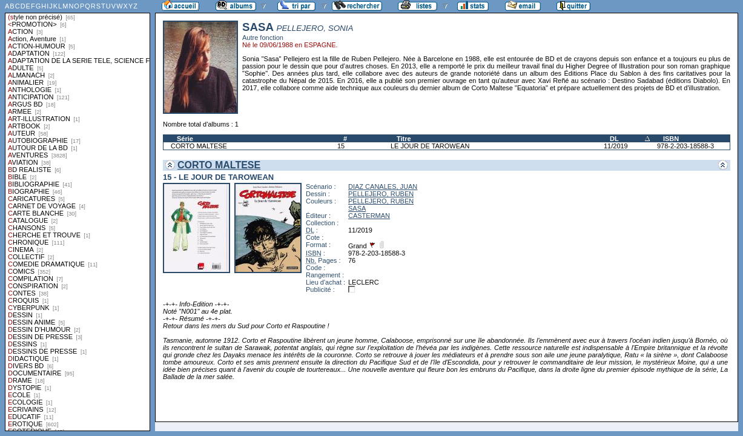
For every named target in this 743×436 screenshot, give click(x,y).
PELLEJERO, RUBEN (381, 193)
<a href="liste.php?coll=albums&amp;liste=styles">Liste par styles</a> (77, 215)
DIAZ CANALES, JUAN (382, 186)
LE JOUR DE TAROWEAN (430, 146)
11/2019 (616, 146)
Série (185, 138)
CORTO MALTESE (199, 146)
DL (614, 138)
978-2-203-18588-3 (685, 146)
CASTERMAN (369, 215)
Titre (404, 138)
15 (341, 146)
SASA (357, 208)
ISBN (671, 138)
